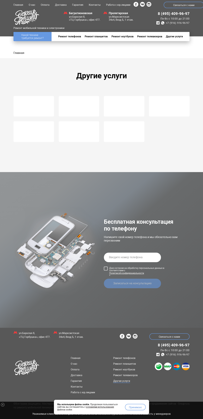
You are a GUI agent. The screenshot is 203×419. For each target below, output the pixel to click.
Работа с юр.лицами (118, 4)
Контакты (95, 4)
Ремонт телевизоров (125, 375)
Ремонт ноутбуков (124, 369)
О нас (32, 4)
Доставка (61, 4)
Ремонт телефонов (124, 358)
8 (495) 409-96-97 (174, 13)
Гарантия (77, 4)
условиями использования (100, 406)
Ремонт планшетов (124, 363)
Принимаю (135, 407)
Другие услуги (121, 380)
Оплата (45, 4)
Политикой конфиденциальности (126, 273)
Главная (18, 4)
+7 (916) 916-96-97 (178, 22)
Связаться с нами (169, 336)
